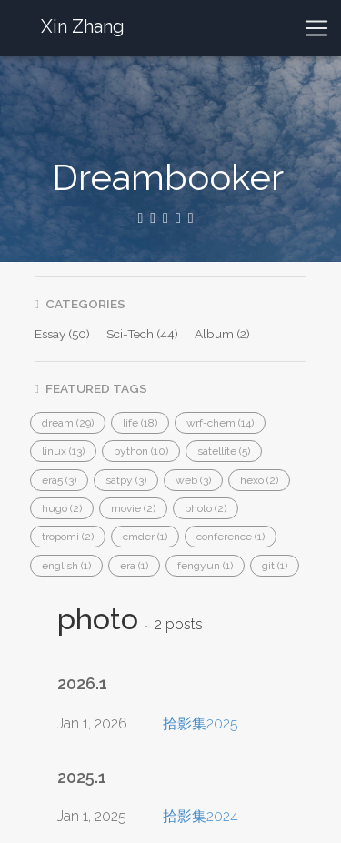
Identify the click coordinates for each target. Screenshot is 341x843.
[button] (67, 423)
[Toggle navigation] (316, 28)
